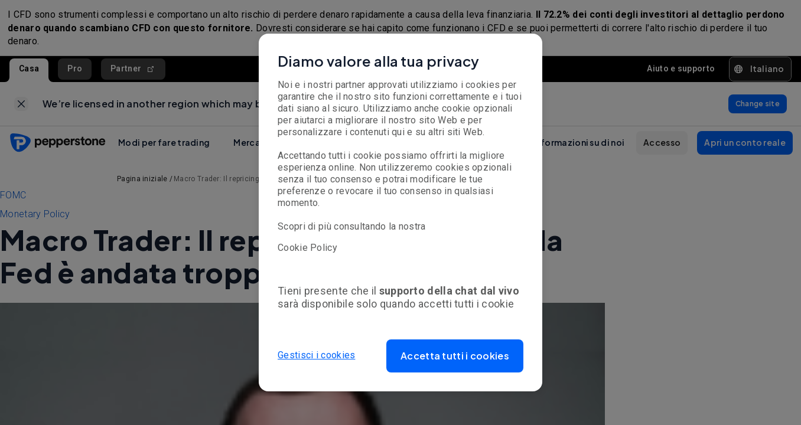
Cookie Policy (307, 247)
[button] (454, 355)
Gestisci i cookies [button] (316, 355)
